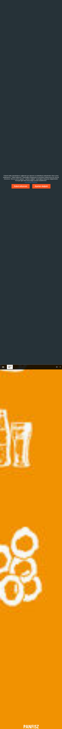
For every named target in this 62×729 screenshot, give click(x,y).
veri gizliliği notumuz (31, 182)
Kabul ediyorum (20, 186)
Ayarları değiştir (41, 186)
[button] (58, 366)
